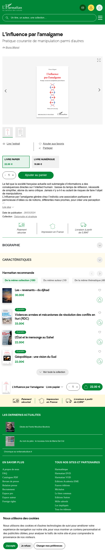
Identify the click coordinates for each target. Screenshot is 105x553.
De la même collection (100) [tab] (20, 280)
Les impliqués (62, 505)
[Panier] (99, 7)
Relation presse (9, 485)
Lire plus (6, 207)
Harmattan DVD (63, 473)
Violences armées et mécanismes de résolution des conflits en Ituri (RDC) (55, 317)
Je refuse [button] (26, 546)
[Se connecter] (91, 7)
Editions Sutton (62, 497)
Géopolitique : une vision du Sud (35, 357)
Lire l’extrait (11, 144)
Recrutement (8, 489)
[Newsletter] (83, 7)
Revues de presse (10, 481)
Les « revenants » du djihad (32, 290)
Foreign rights (9, 501)
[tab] (16, 162)
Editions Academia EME (67, 481)
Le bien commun (63, 493)
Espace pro (7, 493)
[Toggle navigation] (100, 17)
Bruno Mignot (12, 47)
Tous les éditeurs (63, 509)
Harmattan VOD (63, 477)
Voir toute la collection (54, 372)
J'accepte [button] (10, 546)
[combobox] (55, 387)
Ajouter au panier (36, 175)
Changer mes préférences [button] (49, 546)
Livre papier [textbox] (53, 387)
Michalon (59, 489)
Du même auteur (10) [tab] (55, 280)
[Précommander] (100, 322)
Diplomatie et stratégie (25, 217)
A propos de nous (10, 469)
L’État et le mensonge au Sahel (34, 337)
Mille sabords (61, 501)
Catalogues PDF (10, 477)
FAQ (4, 473)
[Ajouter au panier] (100, 300)
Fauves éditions (62, 485)
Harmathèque (61, 469)
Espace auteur (9, 497)
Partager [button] (46, 148)
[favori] (100, 290)
